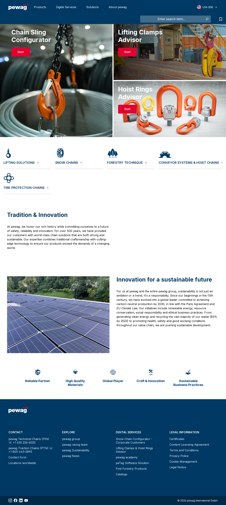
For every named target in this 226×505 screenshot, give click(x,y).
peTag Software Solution (132, 463)
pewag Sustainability (75, 450)
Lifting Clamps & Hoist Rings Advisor (134, 449)
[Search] (207, 19)
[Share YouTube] (26, 500)
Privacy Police (179, 456)
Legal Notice (178, 467)
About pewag (118, 7)
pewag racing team (75, 444)
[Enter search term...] (171, 19)
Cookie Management (183, 461)
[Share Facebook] (15, 500)
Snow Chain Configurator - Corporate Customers (134, 440)
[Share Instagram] (10, 500)
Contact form (17, 457)
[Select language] (207, 7)
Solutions (92, 7)
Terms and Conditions (184, 450)
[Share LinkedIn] (21, 500)
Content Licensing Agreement (189, 444)
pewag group (71, 439)
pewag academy (127, 457)
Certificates (177, 439)
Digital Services (66, 7)
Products (40, 7)
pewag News (70, 456)
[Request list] (219, 19)
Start (20, 52)
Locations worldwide (22, 463)
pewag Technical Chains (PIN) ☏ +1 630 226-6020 (28, 440)
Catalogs (121, 474)
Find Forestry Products (131, 468)
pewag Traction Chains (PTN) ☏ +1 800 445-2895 (30, 449)
